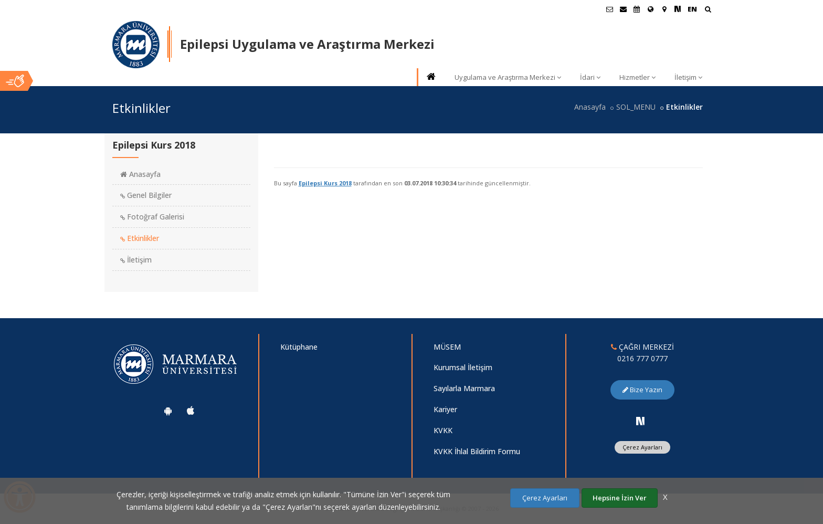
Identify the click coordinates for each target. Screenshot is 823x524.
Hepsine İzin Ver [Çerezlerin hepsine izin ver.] (620, 497)
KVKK (443, 430)
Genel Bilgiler (146, 195)
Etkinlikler (139, 238)
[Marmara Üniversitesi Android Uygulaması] (168, 410)
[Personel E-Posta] (623, 9)
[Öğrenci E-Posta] (609, 9)
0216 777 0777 (642, 358)
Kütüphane (299, 347)
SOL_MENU (636, 107)
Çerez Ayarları (642, 447)
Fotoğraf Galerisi (152, 217)
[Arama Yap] (708, 10)
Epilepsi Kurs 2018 (325, 183)
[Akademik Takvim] (636, 9)
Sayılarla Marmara (464, 388)
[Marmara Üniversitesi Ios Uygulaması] (190, 410)
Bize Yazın (642, 389)
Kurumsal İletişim (463, 367)
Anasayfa (590, 107)
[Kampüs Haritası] (664, 9)
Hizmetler (637, 77)
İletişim (688, 77)
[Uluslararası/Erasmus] (650, 9)
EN (692, 9)
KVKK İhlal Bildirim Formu (477, 451)
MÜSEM (447, 347)
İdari (590, 77)
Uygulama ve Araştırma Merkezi (508, 77)
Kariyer (445, 409)
